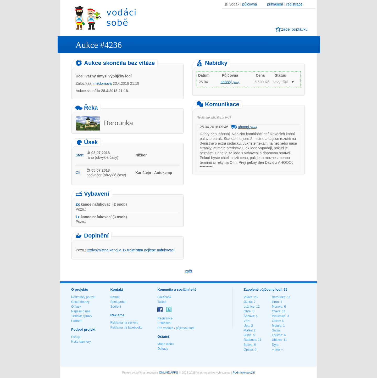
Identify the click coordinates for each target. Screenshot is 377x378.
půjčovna (249, 4)
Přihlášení (164, 323)
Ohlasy (76, 306)
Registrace (164, 318)
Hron (275, 302)
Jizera (248, 302)
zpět (188, 271)
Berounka (278, 297)
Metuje (276, 326)
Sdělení (115, 306)
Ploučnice (279, 316)
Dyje (275, 345)
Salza (276, 330)
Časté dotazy (80, 302)
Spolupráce (118, 302)
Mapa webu (165, 344)
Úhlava (277, 340)
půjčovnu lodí (185, 328)
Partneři (76, 321)
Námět (114, 297)
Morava (277, 306)
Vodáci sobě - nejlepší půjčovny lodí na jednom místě (105, 17)
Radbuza (250, 340)
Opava (248, 349)
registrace (294, 4)
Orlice (276, 321)
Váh (246, 321)
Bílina (248, 335)
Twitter (162, 302)
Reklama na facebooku (126, 327)
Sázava (249, 316)
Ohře (247, 311)
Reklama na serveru (124, 322)
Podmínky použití (83, 297)
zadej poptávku (294, 29)
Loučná (277, 335)
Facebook (164, 297)
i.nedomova (102, 83)
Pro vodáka (165, 328)
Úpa (247, 326)
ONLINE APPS (168, 372)
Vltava (248, 297)
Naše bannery (81, 341)
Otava (276, 311)
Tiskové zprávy (81, 316)
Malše (248, 330)
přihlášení (275, 4)
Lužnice (249, 306)
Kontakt (116, 289)
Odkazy (162, 349)
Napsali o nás (80, 311)
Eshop (75, 337)
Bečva (248, 345)
